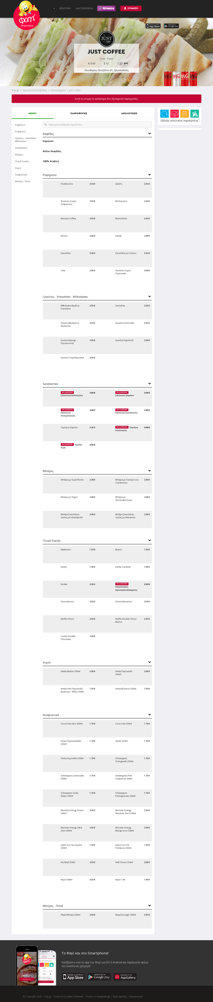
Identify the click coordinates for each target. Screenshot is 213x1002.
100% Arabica (51, 161)
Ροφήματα (20, 131)
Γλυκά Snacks (22, 161)
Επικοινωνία (136, 996)
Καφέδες (20, 124)
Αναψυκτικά (21, 174)
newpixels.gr (103, 996)
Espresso (48, 141)
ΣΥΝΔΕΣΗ (131, 8)
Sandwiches (21, 147)
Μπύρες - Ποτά (22, 181)
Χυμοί (18, 167)
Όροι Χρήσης (120, 996)
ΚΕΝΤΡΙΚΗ (65, 8)
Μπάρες (19, 154)
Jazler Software (75, 996)
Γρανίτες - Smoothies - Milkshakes (26, 140)
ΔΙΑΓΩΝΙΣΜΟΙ (84, 8)
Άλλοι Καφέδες (52, 151)
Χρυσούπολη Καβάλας (35, 90)
